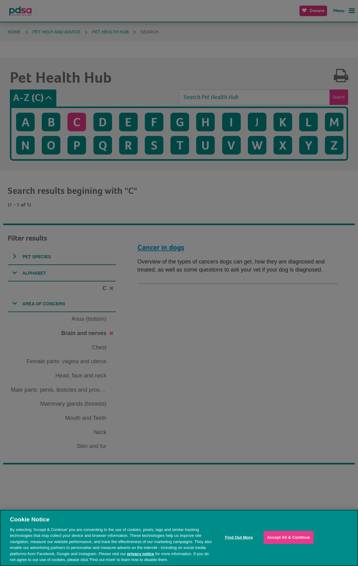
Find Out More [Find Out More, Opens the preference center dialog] (239, 537)
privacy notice (140, 553)
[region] (179, 538)
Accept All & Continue (288, 537)
